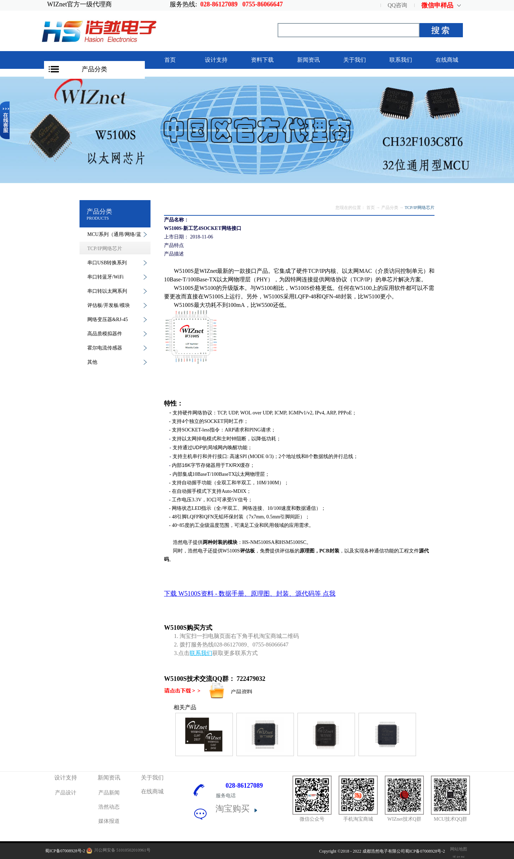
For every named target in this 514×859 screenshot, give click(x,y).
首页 (170, 60)
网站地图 (457, 849)
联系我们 (201, 653)
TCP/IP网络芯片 (419, 207)
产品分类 (94, 69)
